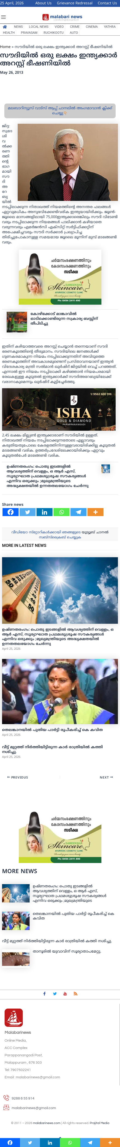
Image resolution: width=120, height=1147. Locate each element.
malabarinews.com (46, 1123)
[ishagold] (59, 409)
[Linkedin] (44, 512)
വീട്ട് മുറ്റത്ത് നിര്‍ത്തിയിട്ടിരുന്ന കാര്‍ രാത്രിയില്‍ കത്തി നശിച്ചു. (57, 941)
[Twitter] (28, 512)
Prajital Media (99, 1123)
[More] (95, 512)
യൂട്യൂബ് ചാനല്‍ (95, 532)
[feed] (75, 994)
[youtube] (65, 994)
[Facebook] (11, 512)
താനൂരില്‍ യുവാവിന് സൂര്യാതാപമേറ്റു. (67, 951)
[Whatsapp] (61, 512)
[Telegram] (78, 512)
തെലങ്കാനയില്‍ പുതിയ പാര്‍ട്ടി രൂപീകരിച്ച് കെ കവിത (52, 730)
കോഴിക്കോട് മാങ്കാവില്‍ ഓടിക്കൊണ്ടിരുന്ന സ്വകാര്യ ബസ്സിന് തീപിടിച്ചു (64, 319)
